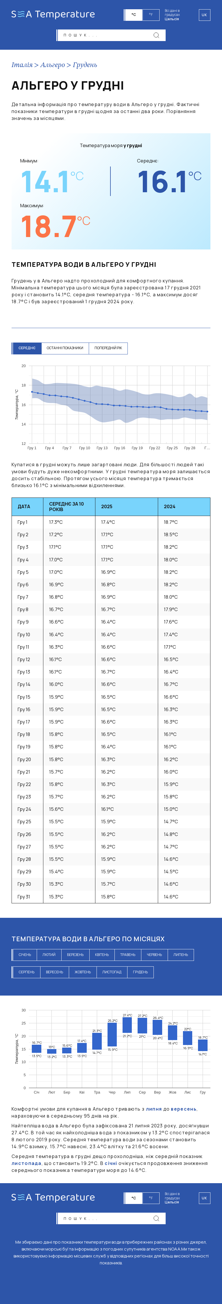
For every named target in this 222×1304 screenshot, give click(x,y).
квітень (102, 954)
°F (151, 14)
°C (134, 14)
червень (154, 954)
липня (154, 1109)
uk (205, 1197)
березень (75, 954)
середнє (27, 348)
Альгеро (52, 65)
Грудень (85, 65)
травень (127, 954)
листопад (111, 972)
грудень (140, 972)
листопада (27, 1164)
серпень (26, 972)
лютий (49, 954)
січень (25, 954)
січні (111, 1164)
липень (180, 954)
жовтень (83, 972)
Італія (22, 65)
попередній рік (109, 348)
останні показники (65, 348)
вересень (54, 972)
